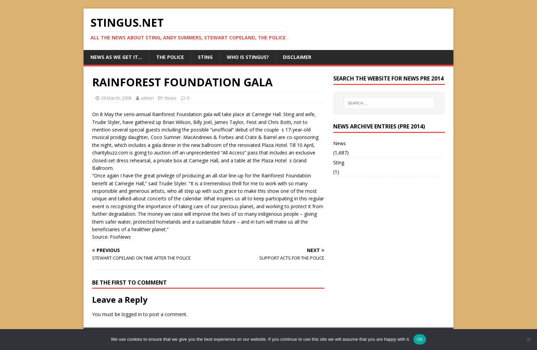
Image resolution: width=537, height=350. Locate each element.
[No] (528, 339)
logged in (132, 314)
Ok (420, 339)
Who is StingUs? (248, 57)
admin (147, 98)
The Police (170, 57)
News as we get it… (116, 57)
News (170, 98)
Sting (205, 57)
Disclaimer (297, 57)
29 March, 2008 (116, 98)
